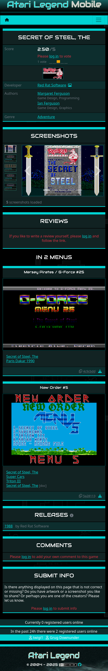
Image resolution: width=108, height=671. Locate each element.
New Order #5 (54, 387)
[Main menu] (98, 19)
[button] (28, 170)
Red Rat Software (51, 85)
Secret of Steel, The (22, 356)
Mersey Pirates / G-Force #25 (54, 272)
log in (54, 56)
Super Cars (15, 476)
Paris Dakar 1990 (20, 360)
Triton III (13, 481)
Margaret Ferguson (53, 93)
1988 (8, 526)
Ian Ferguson (48, 103)
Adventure (46, 116)
